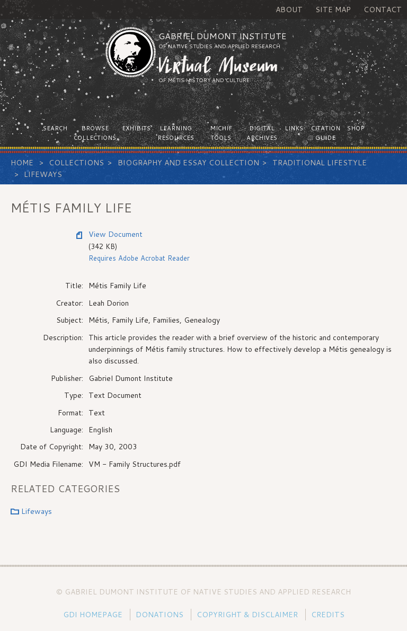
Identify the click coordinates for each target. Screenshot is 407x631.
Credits (327, 614)
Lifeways (43, 174)
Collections (76, 162)
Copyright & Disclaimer (247, 614)
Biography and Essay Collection (188, 162)
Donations (159, 614)
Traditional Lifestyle (319, 162)
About (289, 9)
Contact (383, 9)
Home (22, 162)
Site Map (333, 9)
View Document (116, 234)
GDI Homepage (92, 614)
